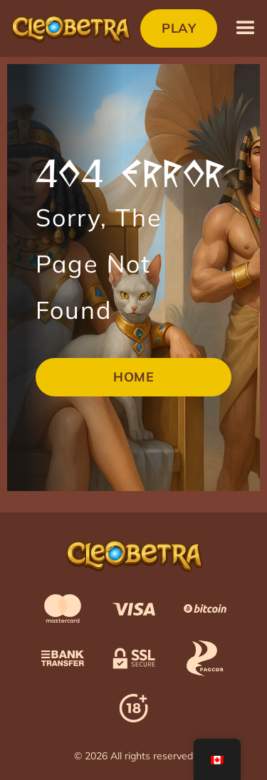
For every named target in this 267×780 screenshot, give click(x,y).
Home (133, 377)
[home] (70, 28)
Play (179, 28)
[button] (245, 28)
